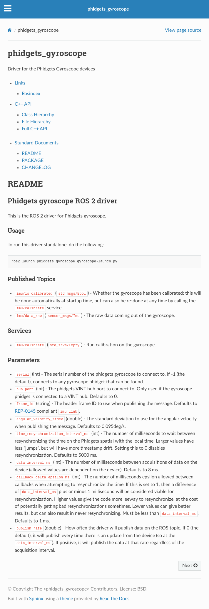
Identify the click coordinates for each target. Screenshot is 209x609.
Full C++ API (34, 128)
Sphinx (36, 598)
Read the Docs (114, 598)
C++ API (23, 104)
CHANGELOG (36, 167)
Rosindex (31, 93)
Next (190, 565)
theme (66, 598)
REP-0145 (25, 411)
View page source (183, 30)
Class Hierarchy (38, 114)
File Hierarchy (36, 121)
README (31, 153)
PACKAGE (33, 160)
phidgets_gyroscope (108, 9)
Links (20, 83)
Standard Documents (36, 143)
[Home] (10, 30)
